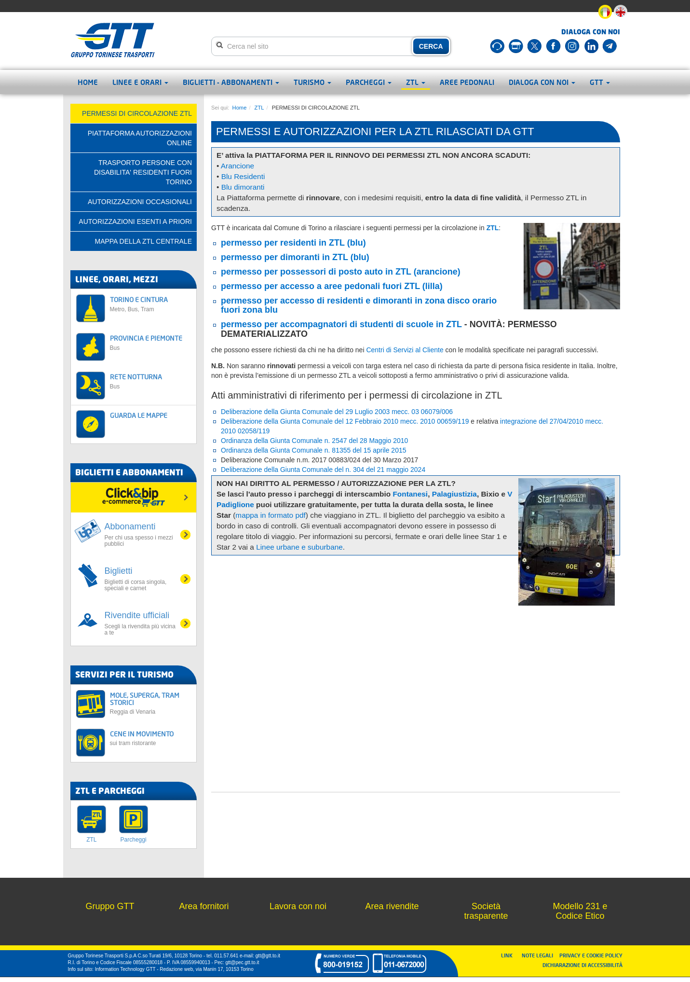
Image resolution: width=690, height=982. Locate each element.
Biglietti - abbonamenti (231, 82)
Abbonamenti (141, 534)
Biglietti (141, 579)
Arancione (237, 166)
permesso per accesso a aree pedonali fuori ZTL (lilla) (332, 286)
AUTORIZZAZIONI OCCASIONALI (140, 202)
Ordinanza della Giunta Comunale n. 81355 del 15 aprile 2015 (313, 450)
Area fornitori (204, 906)
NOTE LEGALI (539, 955)
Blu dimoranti (243, 187)
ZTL (415, 82)
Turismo (312, 82)
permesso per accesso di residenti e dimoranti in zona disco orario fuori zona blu (359, 305)
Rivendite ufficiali (141, 623)
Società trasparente (486, 911)
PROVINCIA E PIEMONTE (150, 342)
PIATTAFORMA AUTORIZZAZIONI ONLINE (140, 138)
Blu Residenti (243, 176)
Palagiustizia (454, 494)
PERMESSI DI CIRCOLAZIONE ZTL (137, 113)
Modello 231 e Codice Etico (580, 911)
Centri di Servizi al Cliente (404, 350)
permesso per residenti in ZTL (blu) (293, 243)
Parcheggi (369, 82)
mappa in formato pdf (270, 515)
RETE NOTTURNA (150, 381)
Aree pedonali (467, 82)
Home (88, 82)
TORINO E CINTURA (150, 303)
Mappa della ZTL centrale (143, 241)
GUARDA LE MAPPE (138, 415)
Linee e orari (140, 82)
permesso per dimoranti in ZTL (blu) (295, 257)
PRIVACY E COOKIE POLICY (590, 955)
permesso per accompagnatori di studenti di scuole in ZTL (341, 324)
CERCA (431, 46)
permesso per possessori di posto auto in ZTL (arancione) (340, 272)
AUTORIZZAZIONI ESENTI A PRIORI (135, 221)
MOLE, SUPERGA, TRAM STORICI (150, 703)
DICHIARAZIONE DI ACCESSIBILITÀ (582, 965)
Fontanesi (410, 494)
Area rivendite (392, 906)
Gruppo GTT (109, 906)
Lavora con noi (298, 906)
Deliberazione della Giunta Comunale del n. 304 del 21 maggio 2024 (323, 469)
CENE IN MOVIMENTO (150, 738)
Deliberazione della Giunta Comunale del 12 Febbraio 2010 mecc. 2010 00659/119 (345, 421)
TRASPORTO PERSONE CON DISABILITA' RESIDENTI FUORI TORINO (143, 172)
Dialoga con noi (542, 82)
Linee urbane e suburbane (299, 547)
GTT (600, 82)
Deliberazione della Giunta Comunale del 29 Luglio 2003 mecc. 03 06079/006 (337, 411)
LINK (509, 955)
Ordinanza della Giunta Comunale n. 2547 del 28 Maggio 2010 (314, 440)
